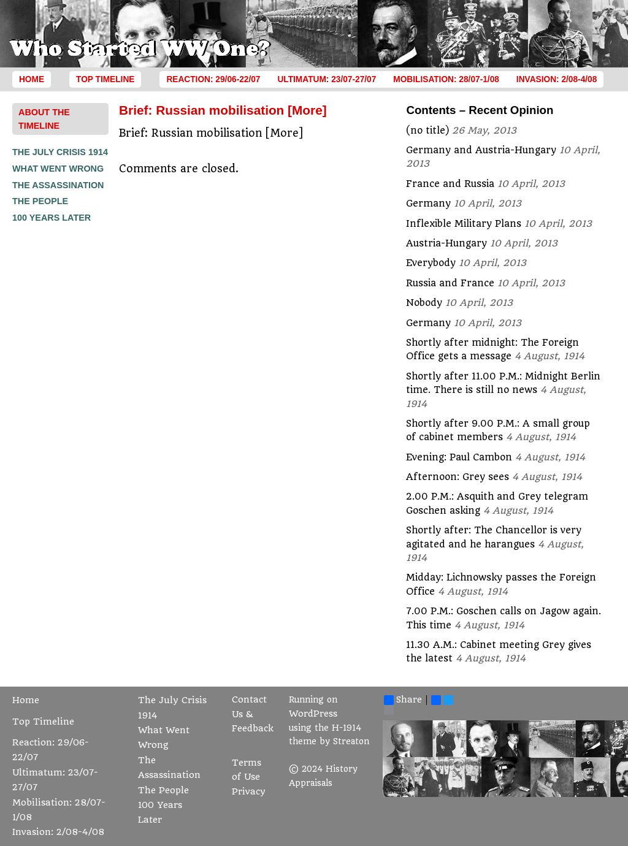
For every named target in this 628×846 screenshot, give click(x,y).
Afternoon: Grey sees (457, 476)
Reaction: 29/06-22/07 (213, 79)
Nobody (424, 302)
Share (403, 700)
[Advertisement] (61, 410)
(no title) (427, 130)
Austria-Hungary (446, 243)
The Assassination (58, 185)
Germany (428, 203)
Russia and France (450, 283)
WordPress (313, 714)
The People (40, 201)
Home (31, 79)
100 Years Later (51, 218)
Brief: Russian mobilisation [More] (223, 110)
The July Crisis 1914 (60, 152)
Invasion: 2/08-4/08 (556, 79)
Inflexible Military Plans (463, 223)
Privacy (249, 792)
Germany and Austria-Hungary (481, 150)
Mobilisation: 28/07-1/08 (446, 79)
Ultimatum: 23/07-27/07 (326, 79)
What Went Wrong (58, 168)
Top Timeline (105, 79)
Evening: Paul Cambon (459, 457)
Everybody (431, 263)
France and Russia (450, 183)
